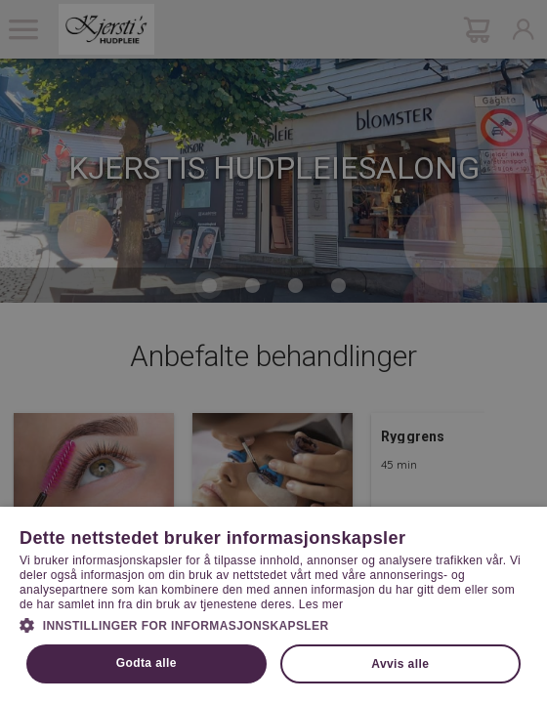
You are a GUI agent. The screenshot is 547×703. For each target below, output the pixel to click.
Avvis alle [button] (400, 664)
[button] (273, 624)
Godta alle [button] (146, 663)
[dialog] (273, 351)
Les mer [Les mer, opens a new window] (321, 604)
